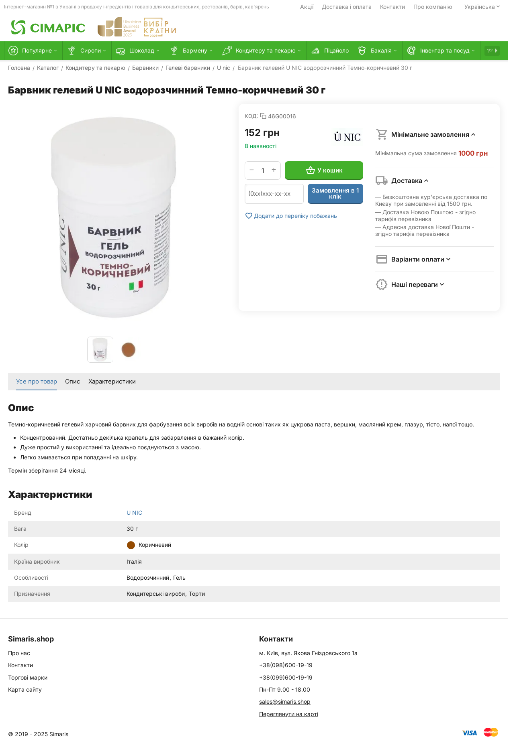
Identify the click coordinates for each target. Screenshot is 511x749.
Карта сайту (25, 689)
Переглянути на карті (288, 713)
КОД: (251, 116)
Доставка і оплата (347, 6)
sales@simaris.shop (285, 701)
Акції (306, 6)
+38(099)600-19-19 (286, 677)
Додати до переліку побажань (291, 216)
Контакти (392, 6)
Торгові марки (27, 677)
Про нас (19, 653)
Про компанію (432, 6)
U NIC (134, 512)
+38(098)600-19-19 (286, 665)
